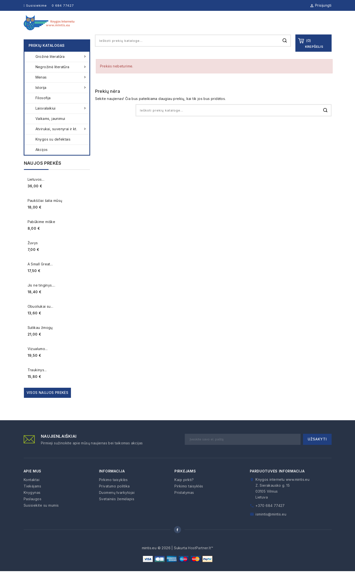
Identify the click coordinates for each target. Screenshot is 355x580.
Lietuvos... (36, 188)
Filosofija (43, 107)
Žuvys (33, 252)
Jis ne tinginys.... (41, 294)
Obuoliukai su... (40, 315)
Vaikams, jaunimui (50, 127)
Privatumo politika (114, 495)
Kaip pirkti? (184, 488)
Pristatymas (184, 501)
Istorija (61, 96)
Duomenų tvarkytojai (117, 501)
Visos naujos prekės (47, 401)
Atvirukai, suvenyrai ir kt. (61, 138)
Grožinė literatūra (61, 65)
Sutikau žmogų (40, 336)
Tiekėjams (230, 27)
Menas (61, 86)
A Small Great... (40, 273)
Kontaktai (321, 27)
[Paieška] (193, 49)
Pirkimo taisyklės (113, 488)
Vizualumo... (38, 357)
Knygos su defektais (53, 148)
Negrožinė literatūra (61, 76)
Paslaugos (261, 27)
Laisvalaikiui (61, 117)
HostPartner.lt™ (200, 557)
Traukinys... (37, 379)
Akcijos (41, 158)
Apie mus (172, 27)
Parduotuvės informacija (277, 480)
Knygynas (200, 27)
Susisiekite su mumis (41, 514)
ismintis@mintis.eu (270, 523)
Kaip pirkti (291, 27)
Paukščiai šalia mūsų (45, 209)
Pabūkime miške (41, 230)
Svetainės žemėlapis (117, 508)
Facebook (178, 538)
